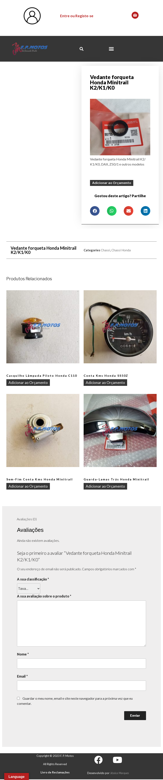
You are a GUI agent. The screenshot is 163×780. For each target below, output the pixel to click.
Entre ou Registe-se (76, 16)
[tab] (27, 519)
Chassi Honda (121, 250)
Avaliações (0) (27, 519)
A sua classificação (33, 579)
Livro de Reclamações (55, 772)
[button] (111, 49)
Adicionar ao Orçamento (111, 183)
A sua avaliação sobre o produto (44, 596)
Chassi (105, 250)
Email (22, 676)
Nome (23, 654)
